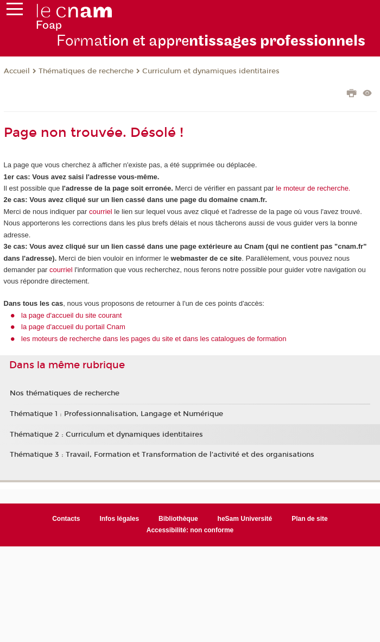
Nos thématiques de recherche (64, 393)
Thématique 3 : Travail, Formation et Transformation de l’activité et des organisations (162, 454)
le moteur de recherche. (312, 188)
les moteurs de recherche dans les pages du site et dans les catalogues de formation (154, 339)
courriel (100, 211)
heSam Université (245, 519)
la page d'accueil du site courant (71, 315)
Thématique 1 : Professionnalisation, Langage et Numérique (116, 414)
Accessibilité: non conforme (190, 530)
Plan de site (310, 519)
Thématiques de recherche (86, 71)
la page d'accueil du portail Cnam (73, 327)
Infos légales (119, 519)
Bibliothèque (178, 519)
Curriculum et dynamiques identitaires (211, 71)
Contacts (66, 519)
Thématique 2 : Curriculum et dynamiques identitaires (106, 434)
